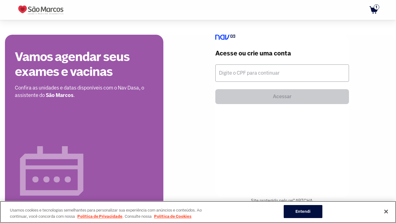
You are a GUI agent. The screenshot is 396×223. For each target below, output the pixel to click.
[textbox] (282, 73)
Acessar (282, 96)
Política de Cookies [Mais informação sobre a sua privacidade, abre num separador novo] (173, 216)
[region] (198, 212)
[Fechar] (386, 211)
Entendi (303, 211)
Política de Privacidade (100, 216)
